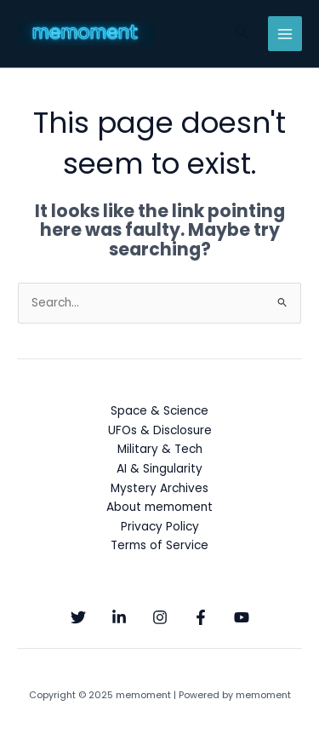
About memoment (159, 507)
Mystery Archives (159, 488)
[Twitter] (78, 617)
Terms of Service (159, 545)
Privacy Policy (160, 527)
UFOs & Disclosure (160, 430)
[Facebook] (200, 617)
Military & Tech (159, 449)
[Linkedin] (119, 617)
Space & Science (159, 411)
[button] (242, 34)
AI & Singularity (159, 469)
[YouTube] (241, 617)
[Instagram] (160, 617)
